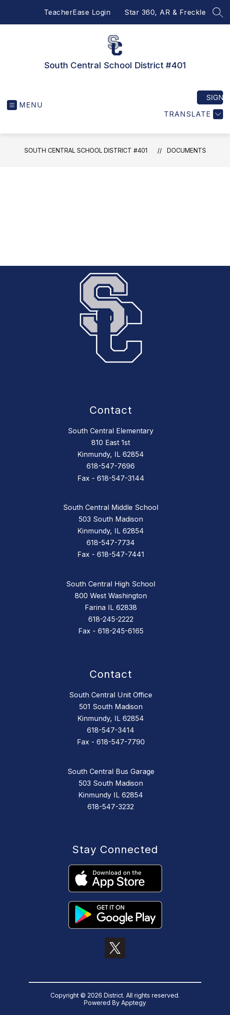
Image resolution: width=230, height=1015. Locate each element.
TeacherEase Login (77, 12)
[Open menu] (25, 105)
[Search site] (218, 12)
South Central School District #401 (85, 150)
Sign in (214, 97)
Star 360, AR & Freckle (165, 12)
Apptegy (133, 1002)
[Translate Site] (192, 114)
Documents (186, 150)
